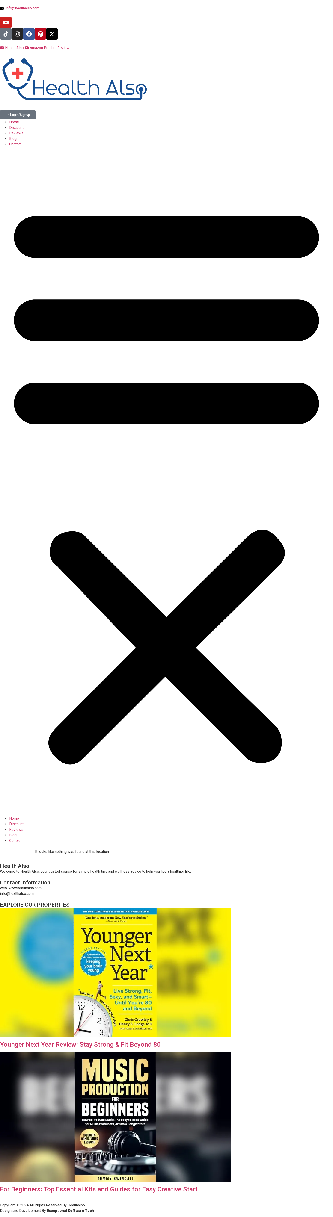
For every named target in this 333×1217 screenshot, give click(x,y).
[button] (166, 481)
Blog (13, 138)
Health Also (12, 48)
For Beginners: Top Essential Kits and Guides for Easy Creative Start (99, 1189)
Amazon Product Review (47, 48)
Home (14, 122)
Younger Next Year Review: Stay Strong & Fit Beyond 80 (80, 1044)
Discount (16, 127)
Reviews (16, 133)
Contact (15, 144)
